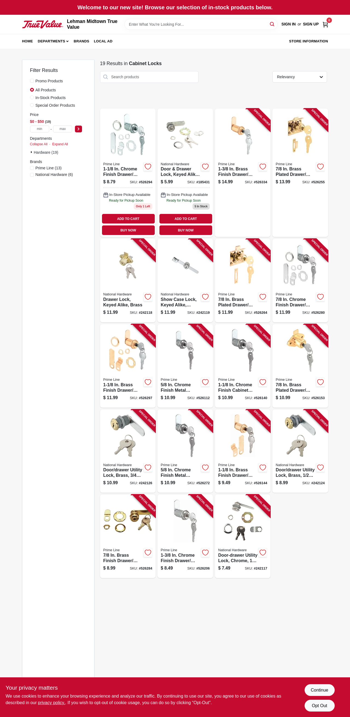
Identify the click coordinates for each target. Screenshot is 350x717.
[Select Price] (78, 129)
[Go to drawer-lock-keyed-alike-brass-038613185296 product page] (128, 280)
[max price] (62, 129)
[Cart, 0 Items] (325, 24)
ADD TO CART (128, 219)
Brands (81, 41)
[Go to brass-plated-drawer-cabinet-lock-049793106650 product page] (300, 173)
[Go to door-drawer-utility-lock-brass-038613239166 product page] (300, 451)
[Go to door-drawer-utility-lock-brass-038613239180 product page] (128, 451)
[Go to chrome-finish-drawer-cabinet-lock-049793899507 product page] (185, 536)
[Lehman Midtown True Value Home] (42, 24)
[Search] (272, 23)
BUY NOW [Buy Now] (128, 230)
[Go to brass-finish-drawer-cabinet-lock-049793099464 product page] (128, 366)
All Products (46, 90)
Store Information (308, 41)
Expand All (60, 144)
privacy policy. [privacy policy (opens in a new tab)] (51, 702)
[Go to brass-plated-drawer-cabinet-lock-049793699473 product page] (300, 366)
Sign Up (311, 24)
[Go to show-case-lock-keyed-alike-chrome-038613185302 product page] (185, 280)
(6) (54, 174)
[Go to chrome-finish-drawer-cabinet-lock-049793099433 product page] (300, 280)
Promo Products (49, 81)
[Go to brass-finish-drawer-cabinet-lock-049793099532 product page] (242, 173)
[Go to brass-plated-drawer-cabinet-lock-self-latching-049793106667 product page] (242, 280)
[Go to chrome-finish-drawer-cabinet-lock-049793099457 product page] (128, 173)
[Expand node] (32, 152)
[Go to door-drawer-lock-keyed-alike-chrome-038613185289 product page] (185, 173)
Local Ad (103, 41)
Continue (319, 690)
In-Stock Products (51, 97)
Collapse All (39, 144)
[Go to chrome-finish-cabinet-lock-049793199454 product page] (242, 366)
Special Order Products (55, 105)
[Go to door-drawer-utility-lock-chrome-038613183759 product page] (242, 536)
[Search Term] (201, 24)
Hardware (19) (46, 152)
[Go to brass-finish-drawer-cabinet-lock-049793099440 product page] (128, 536)
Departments (51, 41)
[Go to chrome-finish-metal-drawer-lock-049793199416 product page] (185, 366)
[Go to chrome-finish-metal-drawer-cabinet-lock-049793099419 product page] (185, 451)
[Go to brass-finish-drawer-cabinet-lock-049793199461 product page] (242, 451)
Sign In (288, 24)
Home (27, 41)
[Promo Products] (32, 81)
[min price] (39, 129)
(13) (49, 168)
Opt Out (319, 705)
